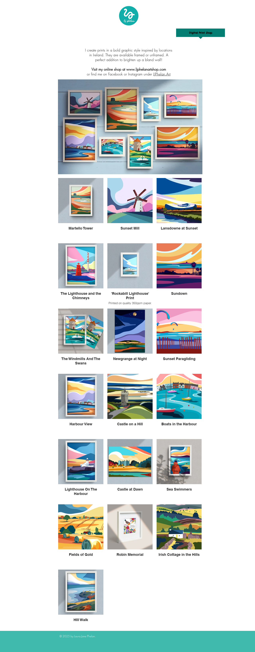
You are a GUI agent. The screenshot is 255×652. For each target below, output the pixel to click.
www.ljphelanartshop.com (146, 69)
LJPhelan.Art (162, 74)
